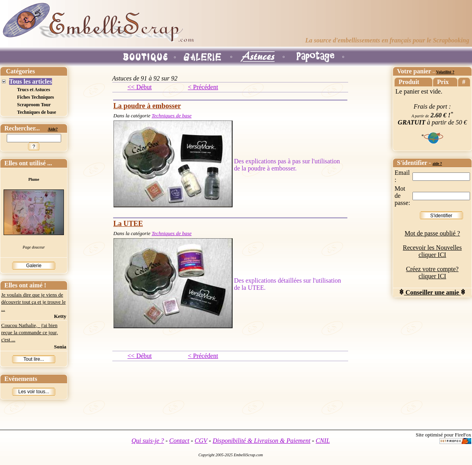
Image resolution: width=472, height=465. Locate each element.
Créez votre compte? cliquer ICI (432, 272)
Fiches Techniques (35, 97)
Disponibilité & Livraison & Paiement (261, 440)
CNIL (323, 440)
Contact (179, 440)
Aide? (53, 129)
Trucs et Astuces (33, 89)
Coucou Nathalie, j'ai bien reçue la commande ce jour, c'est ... (29, 332)
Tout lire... (33, 359)
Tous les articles (30, 81)
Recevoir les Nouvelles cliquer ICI (432, 251)
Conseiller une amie (432, 292)
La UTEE (128, 224)
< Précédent (203, 87)
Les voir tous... (33, 391)
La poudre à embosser (147, 106)
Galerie (34, 265)
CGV (201, 440)
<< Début (139, 87)
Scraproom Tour (34, 104)
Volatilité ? (445, 72)
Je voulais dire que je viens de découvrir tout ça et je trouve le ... (33, 302)
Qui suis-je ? (147, 440)
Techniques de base (36, 112)
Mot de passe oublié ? (432, 233)
